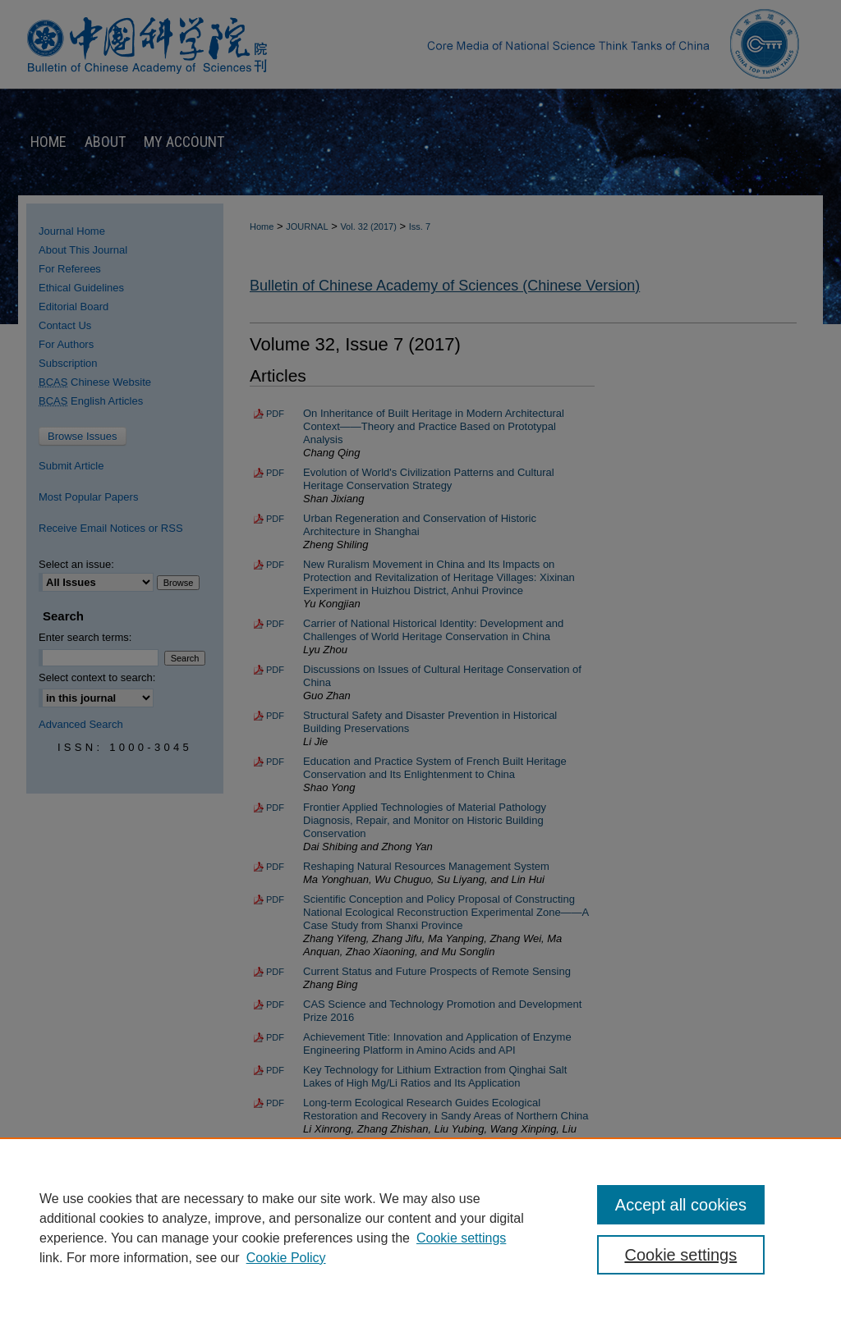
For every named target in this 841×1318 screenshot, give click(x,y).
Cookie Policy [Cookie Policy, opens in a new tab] (286, 1258)
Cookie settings (461, 1238)
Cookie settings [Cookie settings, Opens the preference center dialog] (680, 1255)
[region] (420, 1227)
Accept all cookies (681, 1205)
